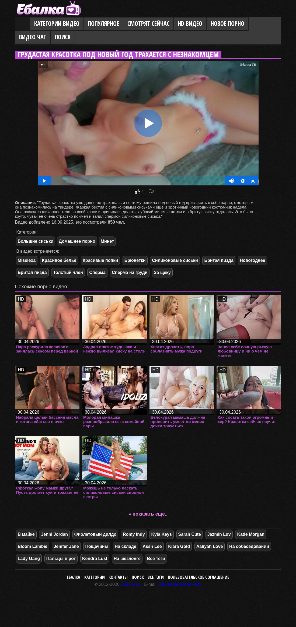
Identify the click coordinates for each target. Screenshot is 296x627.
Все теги (156, 558)
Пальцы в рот (61, 558)
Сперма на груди (129, 272)
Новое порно (227, 23)
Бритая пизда (218, 260)
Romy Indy (134, 534)
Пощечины (96, 546)
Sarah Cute (189, 534)
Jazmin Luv (219, 534)
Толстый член (68, 272)
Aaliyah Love (209, 546)
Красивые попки (100, 260)
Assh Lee (152, 546)
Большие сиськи (36, 241)
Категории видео (56, 23)
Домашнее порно (77, 241)
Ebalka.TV (131, 584)
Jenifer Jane (66, 546)
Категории (94, 577)
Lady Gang (29, 558)
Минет (107, 241)
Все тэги (156, 577)
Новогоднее (252, 260)
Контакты (118, 577)
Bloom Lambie (32, 546)
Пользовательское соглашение (198, 577)
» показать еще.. (148, 514)
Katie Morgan (250, 534)
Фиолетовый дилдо (95, 534)
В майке (26, 534)
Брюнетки (135, 260)
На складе (125, 546)
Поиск (63, 37)
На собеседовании (249, 546)
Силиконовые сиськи (175, 260)
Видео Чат (32, 37)
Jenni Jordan (54, 534)
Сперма (97, 272)
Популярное (103, 23)
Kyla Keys (161, 534)
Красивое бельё (59, 260)
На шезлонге (127, 558)
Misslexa (27, 260)
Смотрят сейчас (148, 23)
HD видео (190, 23)
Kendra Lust (94, 558)
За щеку (162, 272)
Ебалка (73, 577)
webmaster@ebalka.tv (180, 584)
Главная (22, 24)
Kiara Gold (179, 546)
